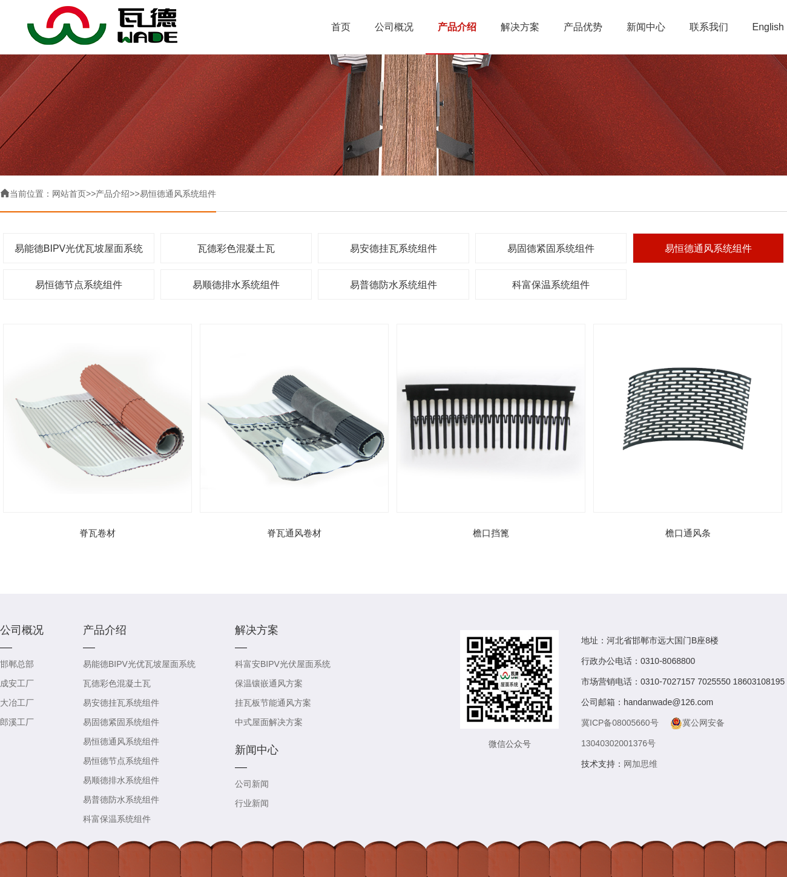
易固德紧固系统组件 (550, 248)
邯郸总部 (17, 664)
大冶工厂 (17, 703)
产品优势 (583, 27)
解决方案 (520, 27)
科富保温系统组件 (551, 285)
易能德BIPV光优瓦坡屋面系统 (79, 248)
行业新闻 (252, 803)
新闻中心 (646, 27)
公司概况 (394, 27)
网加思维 (640, 764)
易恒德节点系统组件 (78, 285)
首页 (341, 27)
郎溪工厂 (17, 722)
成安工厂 (17, 683)
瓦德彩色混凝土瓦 (236, 248)
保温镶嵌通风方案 (269, 683)
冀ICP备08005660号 (620, 723)
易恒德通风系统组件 (178, 194)
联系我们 (709, 27)
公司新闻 (252, 784)
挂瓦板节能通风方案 (273, 703)
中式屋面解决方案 (269, 722)
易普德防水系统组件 (393, 285)
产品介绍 (457, 27)
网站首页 (69, 194)
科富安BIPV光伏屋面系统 (283, 664)
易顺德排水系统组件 (236, 285)
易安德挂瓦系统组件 (393, 248)
